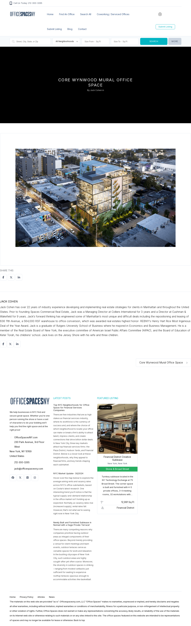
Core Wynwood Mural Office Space (163, 362)
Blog (69, 29)
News (52, 597)
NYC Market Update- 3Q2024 (68, 473)
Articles (41, 597)
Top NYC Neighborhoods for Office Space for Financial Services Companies (71, 408)
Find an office (67, 14)
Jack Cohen (96, 90)
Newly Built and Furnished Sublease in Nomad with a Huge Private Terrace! (72, 523)
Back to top (79, 620)
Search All (85, 14)
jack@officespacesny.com (28, 468)
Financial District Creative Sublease (117, 458)
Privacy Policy (26, 597)
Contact (82, 29)
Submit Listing (54, 29)
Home (50, 14)
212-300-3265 (22, 462)
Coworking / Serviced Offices (113, 14)
